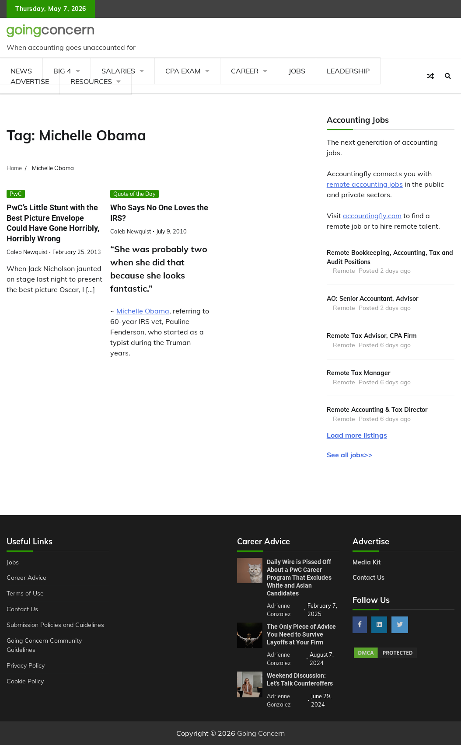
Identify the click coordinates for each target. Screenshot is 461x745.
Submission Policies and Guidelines (55, 624)
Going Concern (261, 733)
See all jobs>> (350, 454)
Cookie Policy (25, 681)
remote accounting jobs (365, 184)
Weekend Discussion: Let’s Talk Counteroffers (300, 679)
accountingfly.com (372, 215)
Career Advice (26, 577)
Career (244, 70)
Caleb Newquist (27, 251)
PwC (16, 193)
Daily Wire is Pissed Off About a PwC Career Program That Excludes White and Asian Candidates (299, 577)
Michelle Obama (142, 310)
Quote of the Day (134, 193)
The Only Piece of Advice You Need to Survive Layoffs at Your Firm (301, 634)
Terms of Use (25, 593)
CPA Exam (183, 70)
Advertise (29, 81)
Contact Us (22, 609)
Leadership (348, 70)
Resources (91, 81)
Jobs (297, 70)
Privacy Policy (26, 665)
